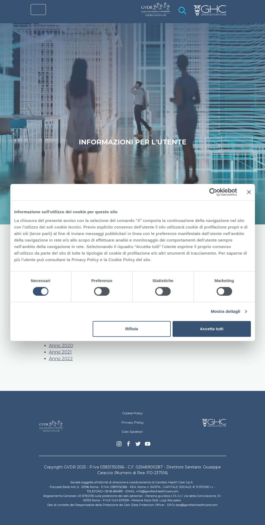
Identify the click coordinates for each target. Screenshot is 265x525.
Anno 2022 (61, 358)
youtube (148, 444)
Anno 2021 (60, 352)
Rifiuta (131, 328)
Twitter (138, 446)
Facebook (128, 445)
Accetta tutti (212, 328)
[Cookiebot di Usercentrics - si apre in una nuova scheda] (213, 192)
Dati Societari (132, 432)
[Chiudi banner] (249, 192)
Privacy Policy (132, 422)
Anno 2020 (61, 345)
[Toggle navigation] (38, 9)
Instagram (119, 445)
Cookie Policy (132, 413)
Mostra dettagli (225, 311)
